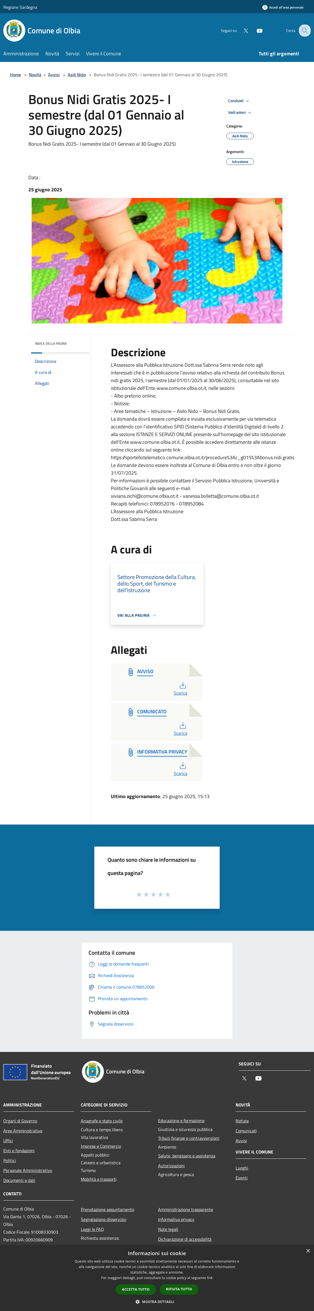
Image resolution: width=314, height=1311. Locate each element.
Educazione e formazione (181, 1120)
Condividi (239, 101)
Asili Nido (77, 74)
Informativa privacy (176, 1219)
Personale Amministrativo (27, 1170)
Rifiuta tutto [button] (179, 1289)
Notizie (242, 1120)
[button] (157, 1301)
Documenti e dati (19, 1180)
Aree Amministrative (22, 1130)
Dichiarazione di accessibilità (184, 1239)
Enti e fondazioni (19, 1150)
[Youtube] (255, 30)
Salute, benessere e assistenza (186, 1155)
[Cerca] (304, 30)
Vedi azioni (240, 112)
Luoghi (242, 1168)
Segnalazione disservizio (103, 1219)
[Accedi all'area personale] (283, 7)
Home (15, 74)
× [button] (308, 1251)
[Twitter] (241, 30)
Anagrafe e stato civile (102, 1120)
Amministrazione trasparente (185, 1209)
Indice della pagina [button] (51, 343)
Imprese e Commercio (101, 1146)
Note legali (168, 1229)
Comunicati (246, 1130)
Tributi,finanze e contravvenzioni (188, 1138)
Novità (35, 74)
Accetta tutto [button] (136, 1289)
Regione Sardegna (20, 7)
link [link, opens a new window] (210, 1277)
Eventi (242, 1177)
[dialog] (157, 1278)
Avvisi (54, 74)
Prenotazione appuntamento (107, 1209)
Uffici (8, 1140)
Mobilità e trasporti (99, 1179)
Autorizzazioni (171, 1165)
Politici (9, 1160)
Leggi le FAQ (92, 1229)
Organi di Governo (20, 1120)
